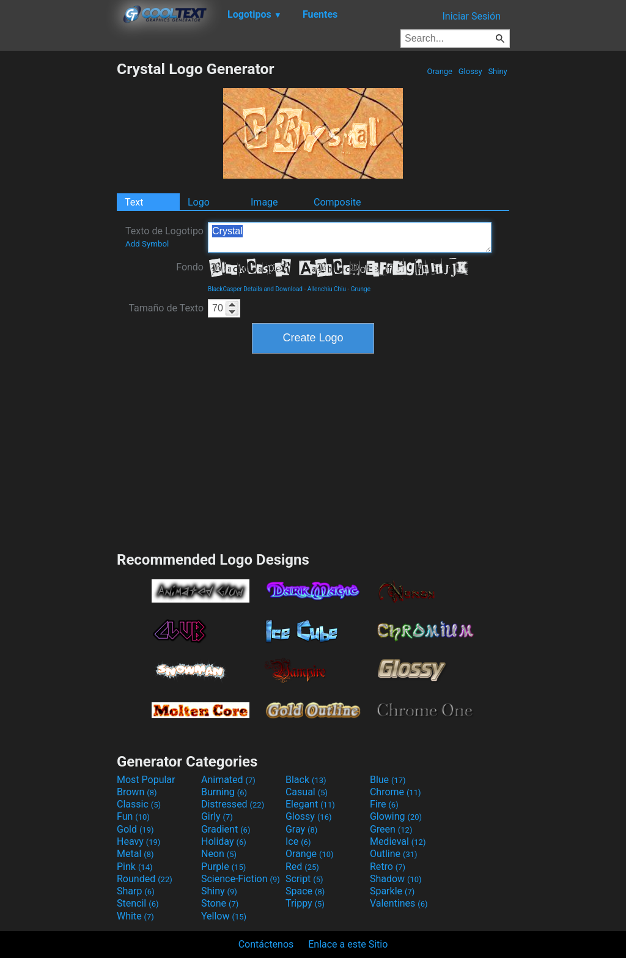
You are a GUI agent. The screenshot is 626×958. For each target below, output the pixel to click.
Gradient (225, 829)
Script (304, 879)
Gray (301, 829)
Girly (217, 816)
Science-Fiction (240, 879)
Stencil (137, 903)
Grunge (360, 289)
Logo (199, 202)
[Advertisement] (58, 243)
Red (302, 866)
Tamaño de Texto (166, 308)
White (135, 916)
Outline (394, 854)
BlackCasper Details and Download (255, 289)
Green (391, 829)
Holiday (223, 841)
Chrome (395, 792)
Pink (135, 866)
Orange (439, 71)
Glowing (396, 816)
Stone (219, 903)
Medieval (398, 841)
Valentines (399, 903)
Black (305, 779)
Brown (136, 792)
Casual (306, 792)
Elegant (310, 804)
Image (264, 202)
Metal (135, 854)
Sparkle (392, 891)
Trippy (305, 903)
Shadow (396, 879)
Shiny (497, 71)
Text (134, 202)
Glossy (470, 71)
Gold (135, 829)
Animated (228, 779)
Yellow (223, 916)
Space (305, 891)
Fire (384, 804)
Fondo (190, 267)
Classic (139, 804)
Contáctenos (266, 944)
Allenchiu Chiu (326, 289)
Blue (388, 779)
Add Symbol (147, 243)
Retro (387, 866)
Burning (224, 792)
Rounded (144, 879)
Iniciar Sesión (471, 16)
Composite (337, 202)
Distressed (232, 804)
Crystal (350, 237)
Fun (133, 816)
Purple (223, 866)
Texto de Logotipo (164, 236)
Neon (219, 854)
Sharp (136, 891)
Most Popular (146, 779)
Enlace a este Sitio (348, 944)
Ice (298, 841)
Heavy (138, 841)
